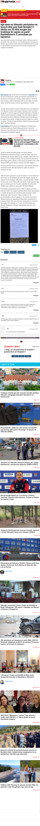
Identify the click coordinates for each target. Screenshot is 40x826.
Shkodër (32, 95)
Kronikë (3, 21)
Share (3, 84)
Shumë (15, 356)
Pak (21, 356)
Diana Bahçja (5, 126)
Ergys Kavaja (9, 681)
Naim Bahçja (5, 95)
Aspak (27, 356)
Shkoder (6, 252)
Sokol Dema (9, 571)
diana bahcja (21, 252)
